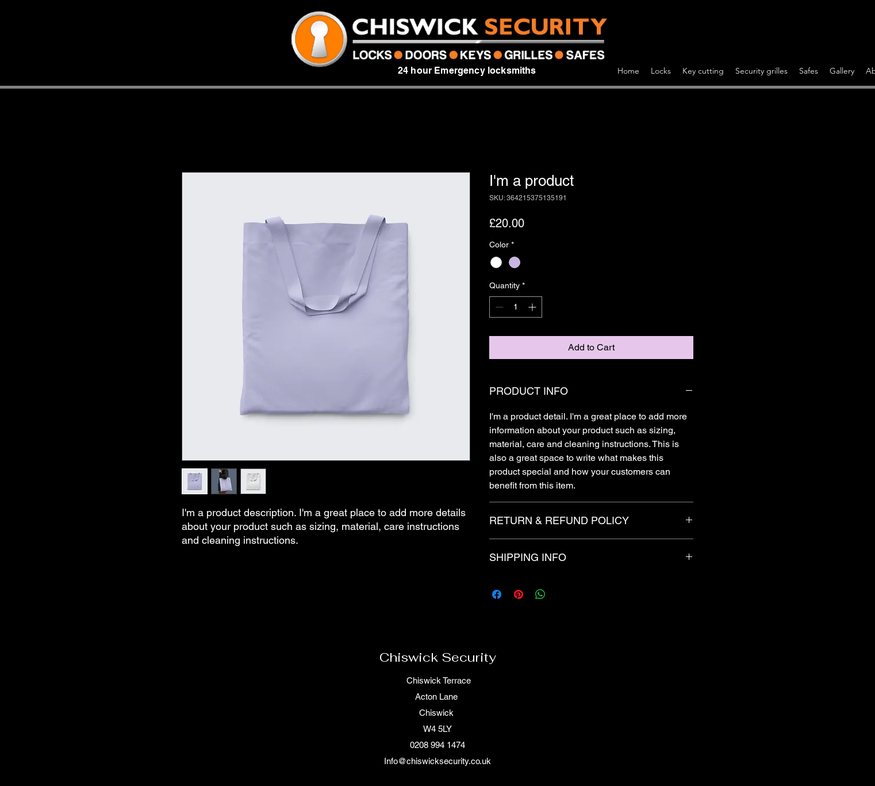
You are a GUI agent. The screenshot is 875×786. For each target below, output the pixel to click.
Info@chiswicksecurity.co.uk (437, 761)
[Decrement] (498, 307)
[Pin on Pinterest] (518, 594)
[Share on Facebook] (497, 594)
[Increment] (533, 307)
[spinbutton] (515, 307)
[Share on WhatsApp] (540, 594)
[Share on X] (562, 594)
